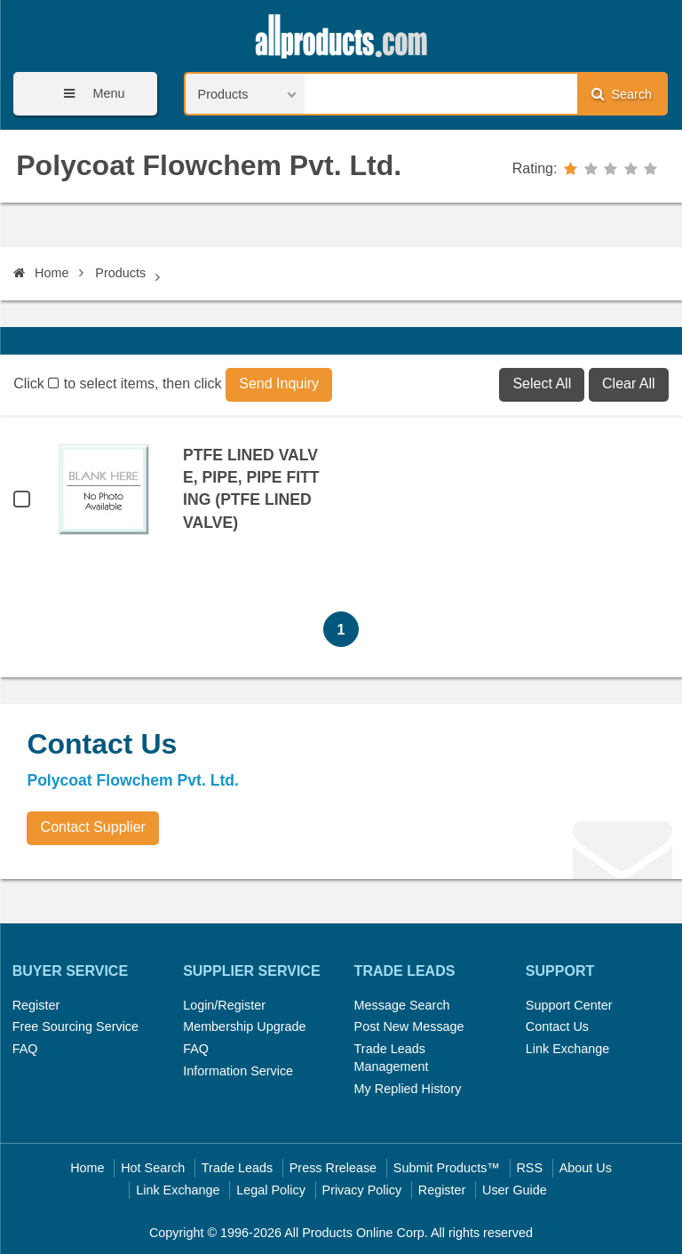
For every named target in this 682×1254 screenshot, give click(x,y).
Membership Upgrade (244, 1026)
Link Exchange (567, 1049)
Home (40, 273)
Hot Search (153, 1168)
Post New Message (409, 1026)
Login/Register (224, 1005)
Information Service (238, 1071)
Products (120, 273)
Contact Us (557, 1026)
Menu (88, 93)
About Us (585, 1168)
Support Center (569, 1005)
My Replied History (408, 1089)
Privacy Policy (362, 1190)
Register (36, 1005)
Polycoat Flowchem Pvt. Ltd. (208, 165)
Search (621, 93)
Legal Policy (270, 1190)
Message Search (402, 1005)
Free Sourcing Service (75, 1026)
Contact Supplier (93, 827)
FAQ (25, 1049)
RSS (529, 1168)
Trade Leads (237, 1168)
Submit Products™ (446, 1168)
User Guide (514, 1190)
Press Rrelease (333, 1168)
